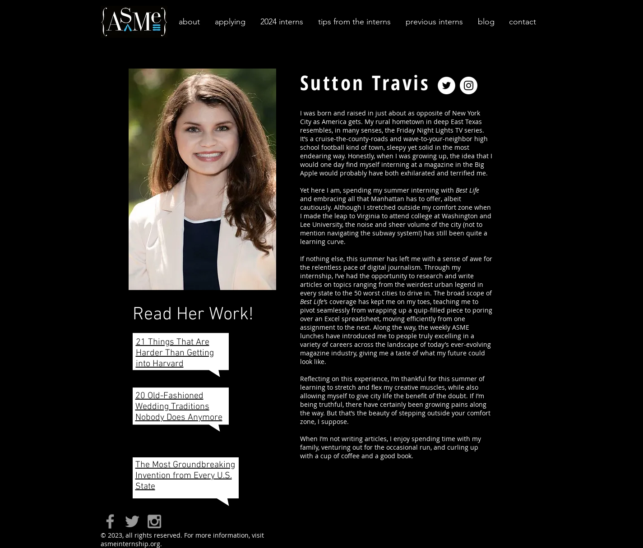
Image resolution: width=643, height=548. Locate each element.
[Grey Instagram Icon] (154, 521)
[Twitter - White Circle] (446, 85)
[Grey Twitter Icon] (132, 521)
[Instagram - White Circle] (468, 85)
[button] (189, 21)
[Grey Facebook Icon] (110, 521)
